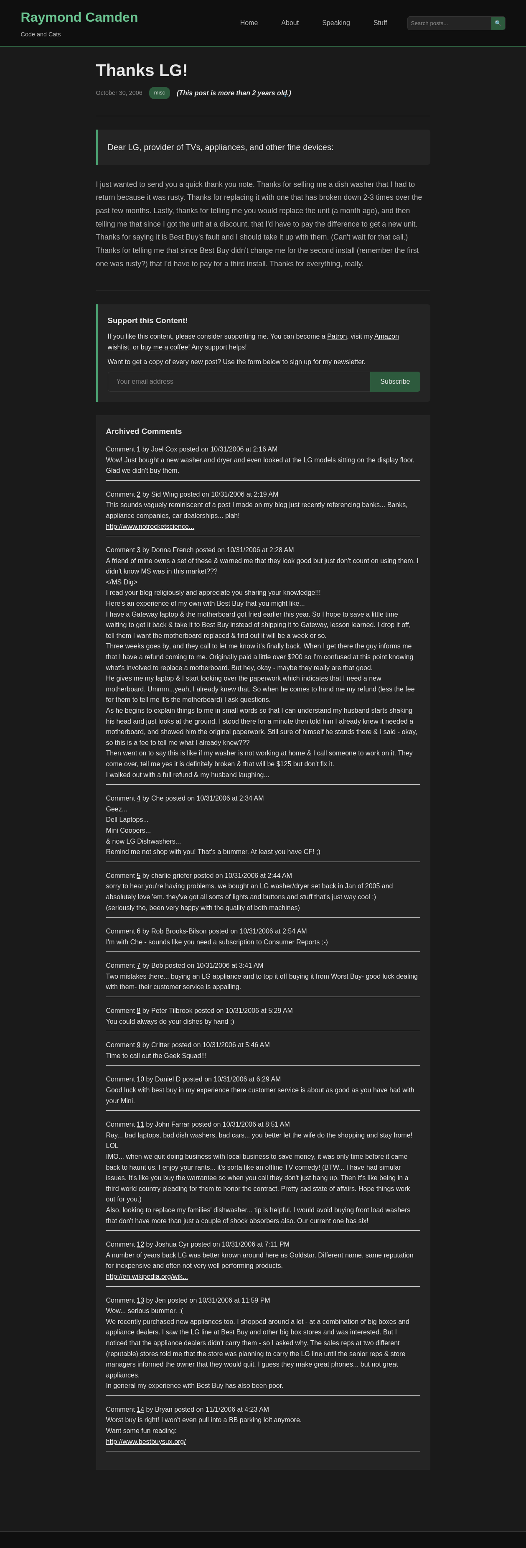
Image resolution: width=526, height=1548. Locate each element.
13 (140, 1300)
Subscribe (395, 381)
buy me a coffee (164, 347)
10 (140, 1079)
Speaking (336, 22)
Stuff (380, 22)
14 (140, 1409)
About (290, 22)
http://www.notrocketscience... (150, 526)
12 (140, 1244)
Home (249, 22)
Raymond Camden (79, 17)
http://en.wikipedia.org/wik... (147, 1276)
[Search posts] (449, 23)
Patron (337, 336)
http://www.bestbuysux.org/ (146, 1441)
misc (159, 92)
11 (140, 1124)
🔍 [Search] (498, 23)
